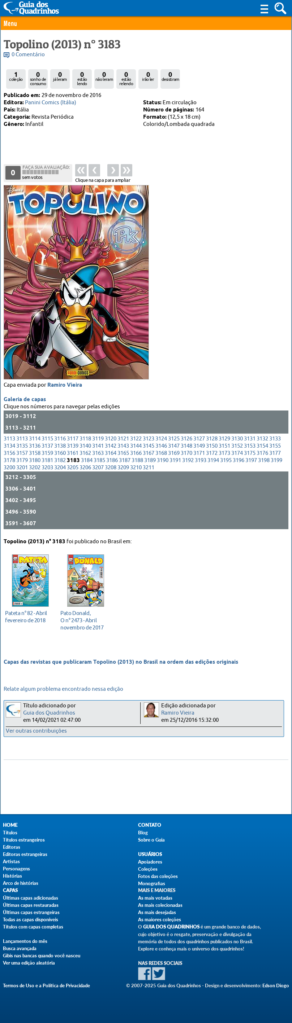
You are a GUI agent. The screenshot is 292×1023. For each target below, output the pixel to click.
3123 (148, 438)
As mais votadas (155, 898)
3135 (22, 446)
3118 (85, 438)
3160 (60, 453)
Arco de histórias (20, 883)
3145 (148, 446)
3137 (47, 446)
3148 (186, 446)
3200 (9, 467)
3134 (9, 446)
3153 (250, 446)
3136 (34, 446)
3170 (186, 453)
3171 (199, 453)
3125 (174, 438)
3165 (123, 453)
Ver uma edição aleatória (29, 963)
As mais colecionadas (160, 905)
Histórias (12, 876)
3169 (174, 453)
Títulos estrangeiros (24, 840)
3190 (162, 460)
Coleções (148, 869)
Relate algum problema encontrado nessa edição (63, 689)
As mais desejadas (157, 912)
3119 (98, 438)
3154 (262, 446)
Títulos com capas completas (33, 927)
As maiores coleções (159, 919)
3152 (237, 446)
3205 (72, 467)
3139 (72, 446)
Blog (143, 832)
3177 (275, 453)
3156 (9, 453)
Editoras (11, 847)
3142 (110, 446)
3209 (123, 467)
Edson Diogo (275, 985)
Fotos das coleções (158, 876)
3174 (237, 453)
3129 (224, 438)
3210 (136, 467)
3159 (47, 453)
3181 (47, 460)
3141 (98, 446)
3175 (250, 453)
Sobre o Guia (151, 840)
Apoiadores (150, 862)
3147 (174, 446)
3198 (264, 460)
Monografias (151, 883)
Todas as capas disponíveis (30, 919)
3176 (262, 453)
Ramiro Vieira (64, 385)
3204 (60, 467)
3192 (188, 460)
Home (10, 825)
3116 (60, 438)
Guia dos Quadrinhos (49, 713)
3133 (275, 438)
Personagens (16, 868)
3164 (110, 453)
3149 (199, 446)
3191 (175, 460)
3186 (112, 460)
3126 (186, 438)
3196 (238, 460)
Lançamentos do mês (25, 941)
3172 (212, 453)
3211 (148, 467)
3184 (87, 460)
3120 (110, 438)
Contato (149, 825)
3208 (110, 467)
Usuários (150, 854)
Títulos (10, 832)
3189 (150, 460)
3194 (213, 460)
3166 (136, 453)
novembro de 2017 (83, 620)
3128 (212, 438)
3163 (98, 453)
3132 (262, 438)
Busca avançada (19, 948)
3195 (226, 460)
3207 (98, 467)
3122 (136, 438)
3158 (34, 453)
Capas (10, 890)
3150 (212, 446)
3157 (22, 453)
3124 (161, 438)
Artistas (11, 861)
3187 (124, 460)
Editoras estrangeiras (25, 854)
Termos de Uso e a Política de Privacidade (46, 985)
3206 (85, 467)
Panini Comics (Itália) (50, 102)
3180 (34, 460)
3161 (72, 453)
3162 (85, 453)
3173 (224, 453)
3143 (123, 446)
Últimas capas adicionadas (30, 898)
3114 (34, 438)
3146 (161, 446)
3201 (22, 467)
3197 (251, 460)
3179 (22, 460)
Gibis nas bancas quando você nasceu (41, 955)
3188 (137, 460)
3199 (276, 460)
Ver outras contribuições (36, 731)
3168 (161, 453)
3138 (60, 446)
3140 (85, 446)
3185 (99, 460)
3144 (136, 446)
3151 (224, 446)
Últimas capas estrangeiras (31, 912)
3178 (9, 460)
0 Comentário (28, 54)
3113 (9, 438)
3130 (237, 438)
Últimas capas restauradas (31, 905)
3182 (60, 460)
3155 (275, 446)
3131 (250, 438)
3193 (200, 460)
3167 (148, 453)
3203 (47, 467)
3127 (199, 438)
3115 (47, 438)
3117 (72, 438)
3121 (123, 438)
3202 (34, 467)
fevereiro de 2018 (28, 617)
